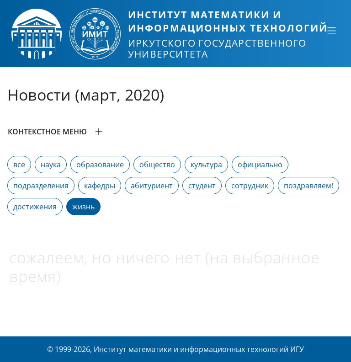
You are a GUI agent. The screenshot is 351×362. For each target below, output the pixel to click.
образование (100, 165)
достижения (35, 207)
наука (51, 165)
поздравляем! (308, 186)
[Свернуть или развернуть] (331, 30)
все (19, 165)
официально (260, 165)
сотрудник (249, 186)
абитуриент (152, 186)
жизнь (83, 207)
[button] (175, 132)
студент (202, 186)
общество (157, 165)
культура (206, 165)
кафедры (99, 186)
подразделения (41, 186)
